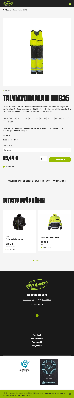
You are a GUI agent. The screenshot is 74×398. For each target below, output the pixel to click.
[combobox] (37, 150)
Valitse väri (7, 146)
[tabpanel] (19, 233)
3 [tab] (37, 260)
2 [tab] (35, 260)
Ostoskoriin (60, 159)
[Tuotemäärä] (43, 158)
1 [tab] (33, 260)
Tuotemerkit (37, 342)
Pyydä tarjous (59, 180)
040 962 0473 (46, 300)
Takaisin (7, 90)
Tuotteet (37, 335)
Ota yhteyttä (37, 345)
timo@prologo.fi (28, 300)
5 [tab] (40, 260)
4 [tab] (38, 260)
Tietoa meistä (37, 338)
